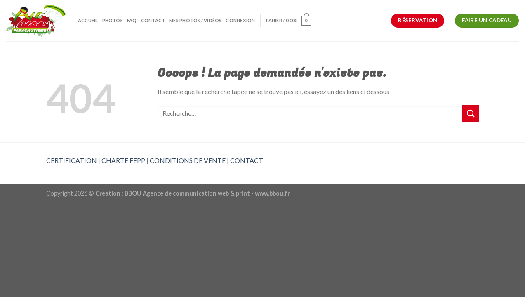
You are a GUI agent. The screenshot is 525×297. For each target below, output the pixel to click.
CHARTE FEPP (123, 160)
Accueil (88, 20)
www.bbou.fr (272, 193)
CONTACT (246, 160)
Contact (153, 20)
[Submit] (470, 113)
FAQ (132, 20)
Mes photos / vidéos (195, 20)
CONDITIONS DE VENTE (188, 160)
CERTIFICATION (71, 160)
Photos (112, 20)
